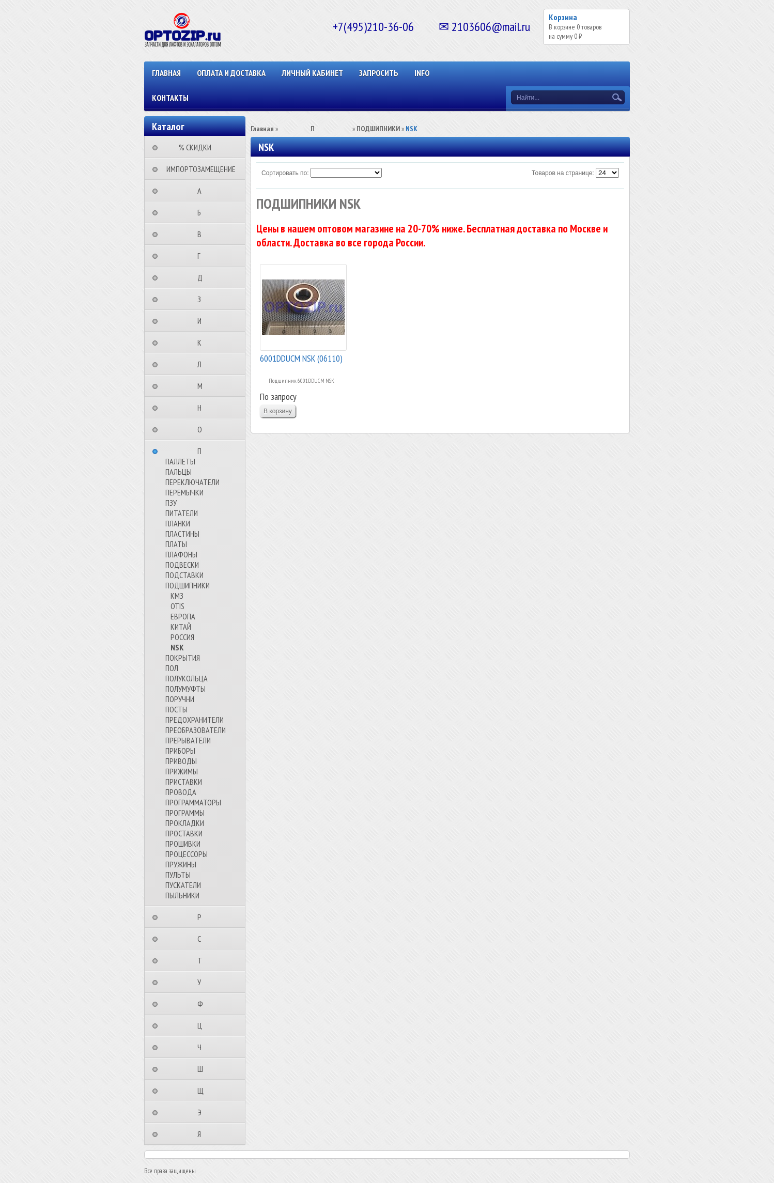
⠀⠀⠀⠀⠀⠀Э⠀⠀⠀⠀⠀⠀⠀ (202, 1112)
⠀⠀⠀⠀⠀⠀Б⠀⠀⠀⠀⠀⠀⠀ (202, 212)
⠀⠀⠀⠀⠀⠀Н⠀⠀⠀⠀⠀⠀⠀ (202, 407)
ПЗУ (171, 502)
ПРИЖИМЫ (181, 771)
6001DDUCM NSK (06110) (301, 358)
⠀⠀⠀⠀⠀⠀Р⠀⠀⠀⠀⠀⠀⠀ (202, 917)
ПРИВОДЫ (181, 761)
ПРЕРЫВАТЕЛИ (188, 740)
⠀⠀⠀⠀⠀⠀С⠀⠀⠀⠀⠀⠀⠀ (202, 938)
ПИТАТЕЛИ (181, 513)
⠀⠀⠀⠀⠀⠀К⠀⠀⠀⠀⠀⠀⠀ (202, 342)
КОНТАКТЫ (170, 97)
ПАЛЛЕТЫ (180, 461)
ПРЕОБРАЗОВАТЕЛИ (195, 730)
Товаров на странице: (563, 173)
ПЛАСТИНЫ (182, 533)
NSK (177, 647)
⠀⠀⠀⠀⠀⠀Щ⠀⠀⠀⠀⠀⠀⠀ (203, 1090)
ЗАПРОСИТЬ (378, 73)
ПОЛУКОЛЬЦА (186, 678)
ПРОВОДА (180, 792)
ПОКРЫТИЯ (182, 657)
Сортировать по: (285, 173)
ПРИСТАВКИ (183, 781)
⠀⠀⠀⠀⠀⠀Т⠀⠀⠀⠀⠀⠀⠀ (202, 960)
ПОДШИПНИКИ (187, 585)
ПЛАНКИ (177, 523)
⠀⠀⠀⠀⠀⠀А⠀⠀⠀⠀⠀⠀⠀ (202, 190)
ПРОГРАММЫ (185, 812)
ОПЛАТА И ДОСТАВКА (231, 73)
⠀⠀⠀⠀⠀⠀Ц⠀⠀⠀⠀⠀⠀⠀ (202, 1025)
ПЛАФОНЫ (181, 554)
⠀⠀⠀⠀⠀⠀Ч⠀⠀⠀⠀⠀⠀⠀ (202, 1047)
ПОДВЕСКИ (182, 564)
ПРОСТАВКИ (184, 833)
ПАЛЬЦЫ (178, 471)
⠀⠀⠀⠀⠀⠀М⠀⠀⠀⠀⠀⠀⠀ (203, 386)
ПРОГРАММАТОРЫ (193, 802)
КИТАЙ (181, 626)
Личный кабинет (312, 73)
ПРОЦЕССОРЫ (186, 854)
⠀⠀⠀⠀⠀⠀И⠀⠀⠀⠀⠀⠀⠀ (202, 321)
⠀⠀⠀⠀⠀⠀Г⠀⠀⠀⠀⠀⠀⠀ (202, 256)
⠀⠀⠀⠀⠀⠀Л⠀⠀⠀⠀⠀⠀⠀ (202, 364)
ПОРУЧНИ (179, 699)
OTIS (177, 606)
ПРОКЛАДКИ (184, 823)
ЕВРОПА (183, 616)
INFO (421, 73)
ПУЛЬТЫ (178, 874)
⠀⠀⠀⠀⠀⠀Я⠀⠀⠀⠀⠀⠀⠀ (202, 1134)
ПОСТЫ (176, 709)
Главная (166, 73)
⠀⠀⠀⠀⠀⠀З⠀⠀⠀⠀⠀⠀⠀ (202, 299)
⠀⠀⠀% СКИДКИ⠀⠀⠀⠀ (198, 147)
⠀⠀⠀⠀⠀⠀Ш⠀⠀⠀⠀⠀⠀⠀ (203, 1069)
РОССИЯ (182, 637)
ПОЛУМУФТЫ (185, 688)
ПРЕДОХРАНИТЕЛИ (194, 719)
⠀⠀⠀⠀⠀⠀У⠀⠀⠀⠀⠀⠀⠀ (202, 982)
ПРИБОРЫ (180, 750)
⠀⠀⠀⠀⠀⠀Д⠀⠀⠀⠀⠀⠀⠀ (203, 277)
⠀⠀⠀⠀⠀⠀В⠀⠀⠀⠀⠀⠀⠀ (202, 234)
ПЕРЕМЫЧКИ (184, 492)
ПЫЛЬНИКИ (182, 895)
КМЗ (177, 595)
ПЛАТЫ (176, 544)
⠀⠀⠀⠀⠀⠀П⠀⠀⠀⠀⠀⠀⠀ (202, 451)
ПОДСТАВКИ (184, 575)
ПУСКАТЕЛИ (183, 885)
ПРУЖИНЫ (180, 864)
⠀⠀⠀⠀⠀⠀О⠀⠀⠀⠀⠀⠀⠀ (202, 429)
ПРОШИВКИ (182, 843)
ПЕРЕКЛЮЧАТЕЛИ (192, 482)
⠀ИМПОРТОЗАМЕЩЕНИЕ (198, 169)
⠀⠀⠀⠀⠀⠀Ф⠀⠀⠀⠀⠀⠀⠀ (203, 1004)
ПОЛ (171, 668)
